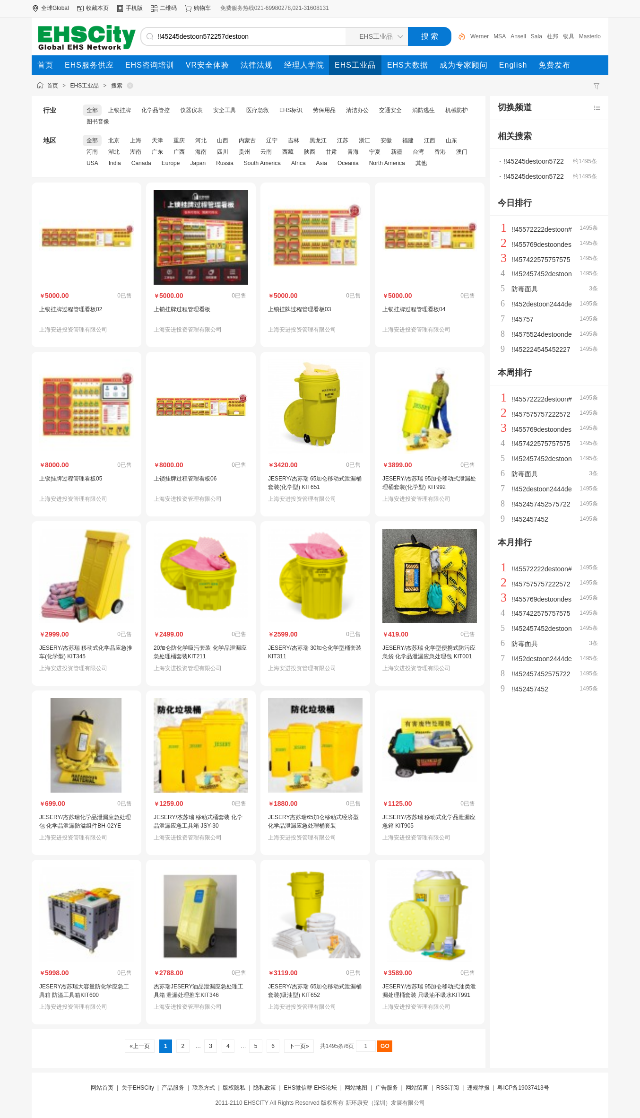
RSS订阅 (447, 1087)
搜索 (116, 85)
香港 (440, 151)
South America (262, 163)
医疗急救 (257, 110)
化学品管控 (155, 110)
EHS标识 (291, 110)
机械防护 (456, 110)
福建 (408, 140)
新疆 (396, 151)
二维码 (168, 8)
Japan (198, 163)
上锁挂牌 (119, 110)
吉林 (293, 140)
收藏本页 (97, 8)
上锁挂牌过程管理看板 (182, 309)
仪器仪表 (191, 110)
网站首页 (102, 1087)
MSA (516, 36)
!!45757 (522, 319)
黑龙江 (318, 140)
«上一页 (139, 1046)
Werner (495, 36)
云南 (266, 151)
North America (387, 163)
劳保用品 (324, 110)
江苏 (342, 140)
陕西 (309, 151)
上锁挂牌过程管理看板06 (185, 478)
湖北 (114, 151)
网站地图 (356, 1087)
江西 (429, 140)
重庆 (179, 140)
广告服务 (386, 1087)
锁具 (584, 36)
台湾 (418, 151)
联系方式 (203, 1087)
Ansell (534, 36)
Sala (552, 36)
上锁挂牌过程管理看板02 (70, 309)
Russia (225, 163)
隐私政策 (264, 1087)
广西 (179, 151)
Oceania (348, 163)
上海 (135, 140)
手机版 (134, 8)
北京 (114, 140)
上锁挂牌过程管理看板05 (70, 478)
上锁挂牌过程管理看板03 (299, 309)
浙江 (364, 140)
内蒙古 (247, 140)
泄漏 (476, 36)
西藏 (288, 151)
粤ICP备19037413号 (523, 1087)
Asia (321, 163)
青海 (353, 151)
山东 (451, 140)
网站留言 (417, 1087)
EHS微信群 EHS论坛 (310, 1087)
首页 (52, 85)
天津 (157, 140)
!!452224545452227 (541, 349)
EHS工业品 (84, 85)
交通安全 (390, 110)
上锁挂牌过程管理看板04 (413, 309)
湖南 (135, 151)
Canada (141, 163)
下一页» (299, 1046)
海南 (201, 151)
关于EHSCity (137, 1087)
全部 (92, 110)
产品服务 (173, 1087)
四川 (222, 151)
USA (92, 163)
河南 (92, 151)
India (115, 163)
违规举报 (478, 1087)
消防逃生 (423, 110)
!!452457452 (529, 519)
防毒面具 (524, 289)
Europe (171, 163)
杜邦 (568, 36)
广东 (157, 151)
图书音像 (97, 121)
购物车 (202, 8)
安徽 (386, 140)
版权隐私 (234, 1087)
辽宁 (271, 140)
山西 (222, 140)
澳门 (461, 151)
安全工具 (224, 110)
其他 (421, 163)
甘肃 (331, 151)
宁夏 (375, 151)
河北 (201, 140)
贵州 (244, 151)
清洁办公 (357, 110)
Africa (298, 163)
